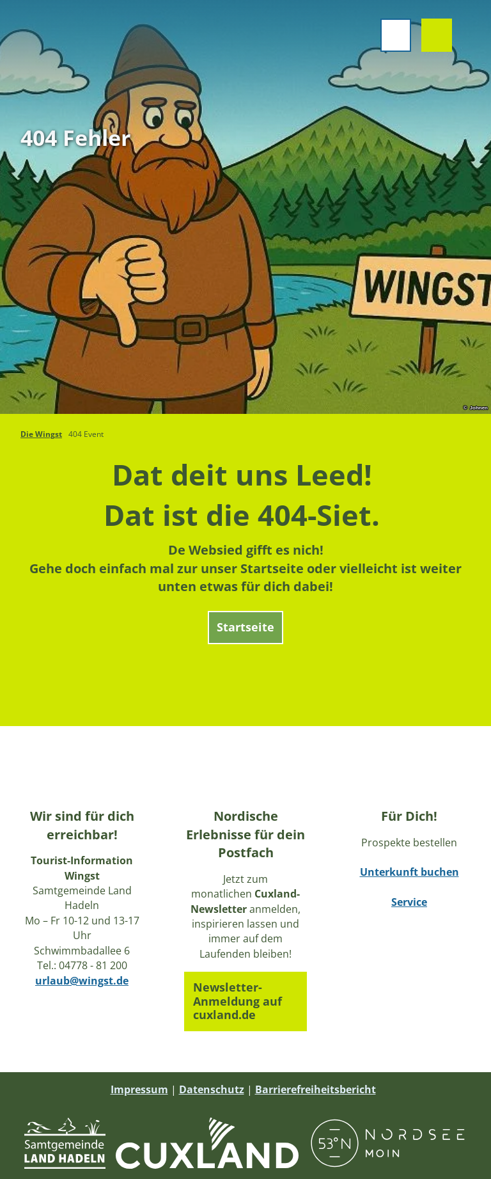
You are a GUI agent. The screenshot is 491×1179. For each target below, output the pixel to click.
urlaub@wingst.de (82, 981)
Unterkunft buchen (409, 873)
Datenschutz (211, 1089)
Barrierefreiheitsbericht (315, 1089)
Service (409, 903)
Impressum (139, 1089)
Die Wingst (41, 434)
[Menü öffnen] (393, 37)
